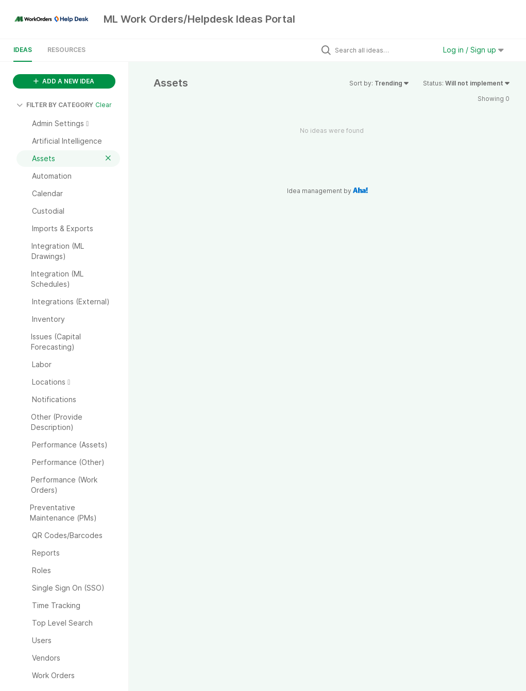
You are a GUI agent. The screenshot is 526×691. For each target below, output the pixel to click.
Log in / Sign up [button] (473, 49)
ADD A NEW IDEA (63, 81)
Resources (66, 50)
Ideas (22, 50)
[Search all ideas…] (383, 50)
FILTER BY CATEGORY (54, 105)
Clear (103, 105)
